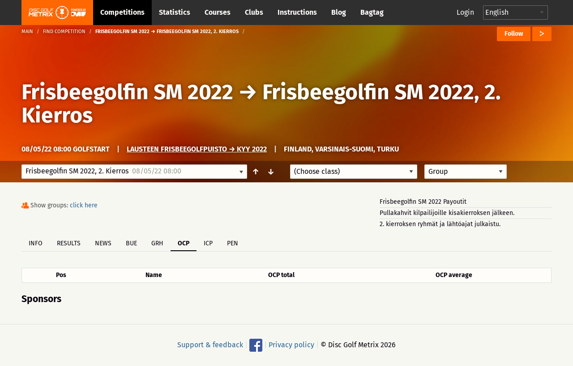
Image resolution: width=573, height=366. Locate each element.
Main (27, 31)
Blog (338, 12)
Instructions (297, 12)
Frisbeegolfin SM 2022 (127, 92)
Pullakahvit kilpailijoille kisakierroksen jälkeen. (447, 213)
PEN (232, 243)
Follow (514, 34)
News (103, 243)
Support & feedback (210, 345)
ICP (208, 243)
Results (69, 243)
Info (36, 243)
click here (84, 205)
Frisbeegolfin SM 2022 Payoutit (423, 202)
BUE (131, 243)
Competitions (122, 12)
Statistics (174, 12)
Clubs (254, 12)
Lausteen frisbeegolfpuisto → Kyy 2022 (197, 149)
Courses (218, 12)
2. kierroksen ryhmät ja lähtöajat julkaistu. (440, 224)
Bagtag (372, 12)
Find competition (64, 31)
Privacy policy (291, 345)
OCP (183, 243)
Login (465, 12)
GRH (157, 243)
